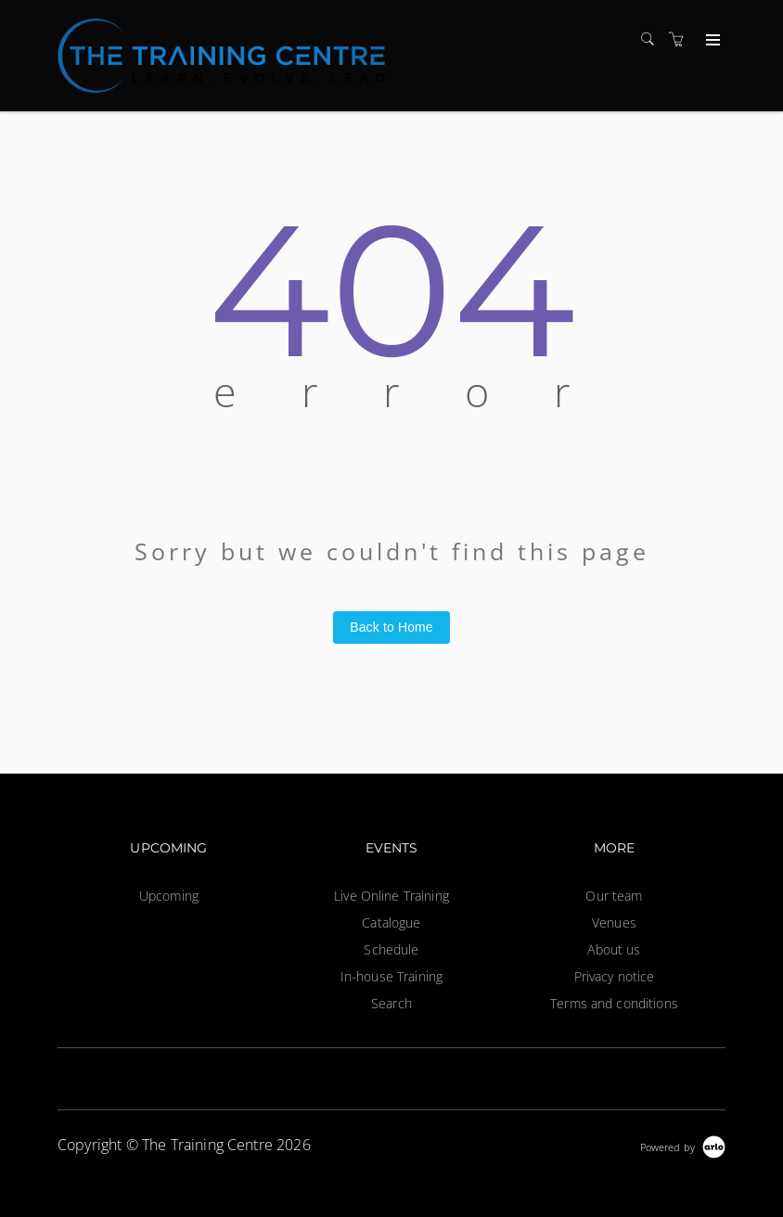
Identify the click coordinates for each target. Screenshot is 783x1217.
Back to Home (391, 627)
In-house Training (391, 976)
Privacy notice (614, 976)
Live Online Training (391, 895)
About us (613, 949)
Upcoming (169, 895)
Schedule (391, 949)
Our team (613, 895)
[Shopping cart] (681, 39)
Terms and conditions (614, 1003)
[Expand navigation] (711, 40)
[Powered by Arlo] (682, 1145)
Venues (614, 922)
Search (391, 1003)
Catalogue (391, 922)
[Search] (652, 39)
